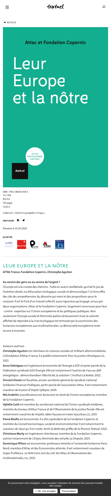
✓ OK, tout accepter (45, 491)
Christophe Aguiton (59, 272)
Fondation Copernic (33, 272)
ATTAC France (11, 272)
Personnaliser (69, 491)
